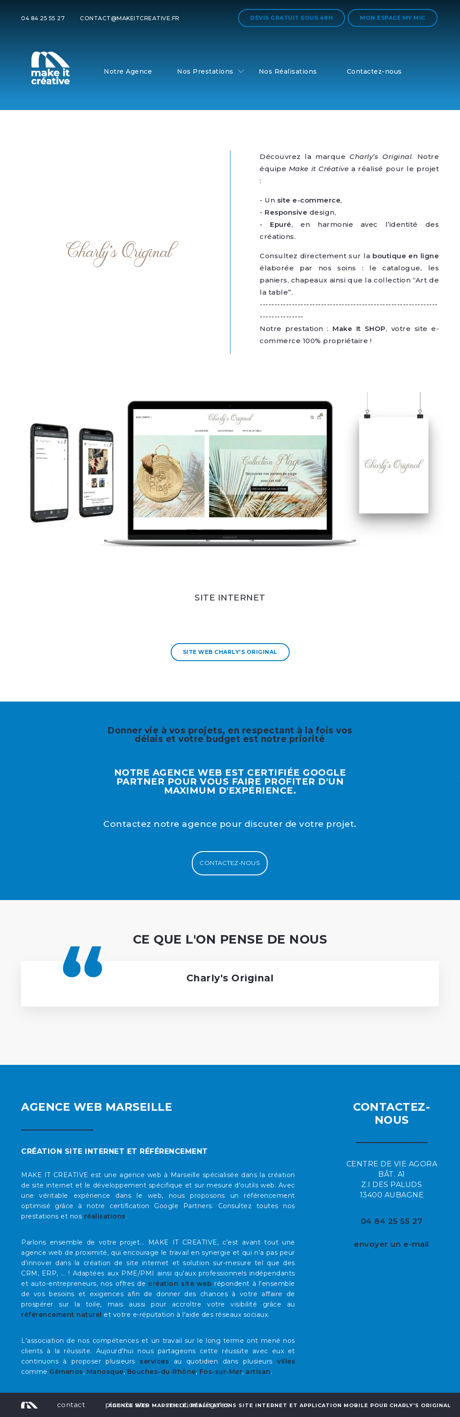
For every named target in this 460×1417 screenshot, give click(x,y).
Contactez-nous (374, 71)
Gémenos (66, 1372)
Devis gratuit (291, 17)
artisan (258, 1372)
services (154, 1361)
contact (71, 1404)
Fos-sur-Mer (221, 1372)
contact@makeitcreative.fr (130, 18)
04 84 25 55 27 (43, 18)
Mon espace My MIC (392, 17)
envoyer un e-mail (391, 1244)
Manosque (105, 1372)
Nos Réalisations (288, 71)
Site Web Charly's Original (230, 652)
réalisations (105, 1216)
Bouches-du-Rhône (161, 1372)
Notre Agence (128, 71)
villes (286, 1361)
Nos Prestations (205, 71)
